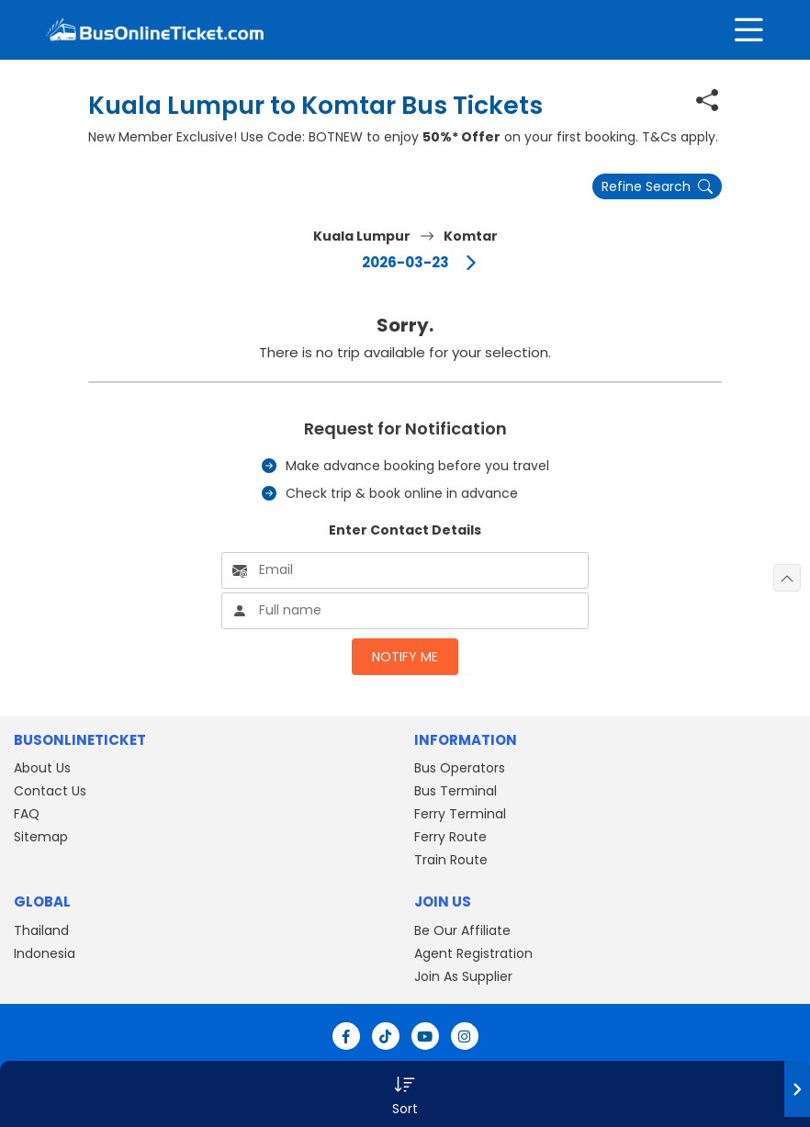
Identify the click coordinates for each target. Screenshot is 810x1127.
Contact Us (50, 791)
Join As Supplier (463, 976)
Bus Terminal (455, 791)
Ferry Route (450, 837)
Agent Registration (473, 953)
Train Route (451, 860)
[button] (405, 1094)
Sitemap (41, 837)
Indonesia (44, 953)
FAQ (26, 814)
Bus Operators (459, 768)
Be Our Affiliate (462, 930)
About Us (42, 768)
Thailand (41, 930)
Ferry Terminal (460, 814)
